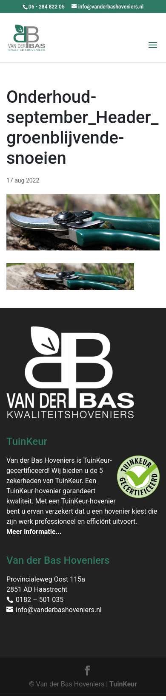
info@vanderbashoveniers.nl (59, 610)
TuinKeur (123, 684)
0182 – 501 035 (39, 600)
